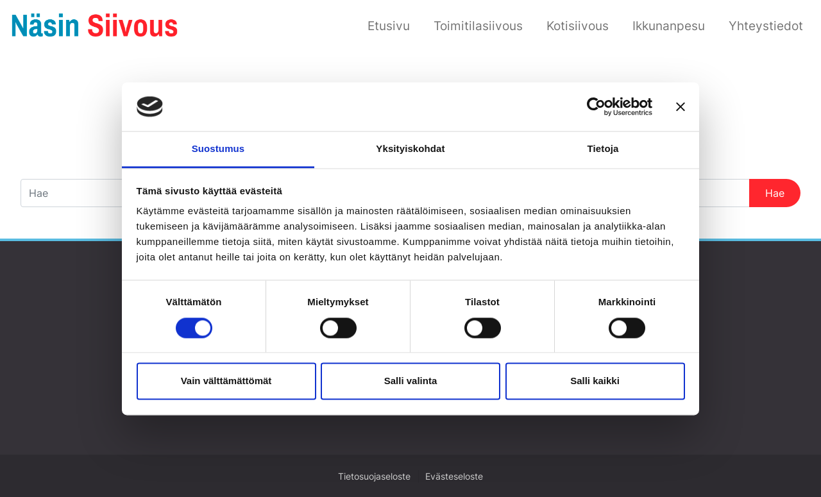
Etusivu (389, 25)
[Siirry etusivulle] (95, 24)
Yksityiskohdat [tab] (410, 149)
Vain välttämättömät (226, 381)
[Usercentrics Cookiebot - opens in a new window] (596, 106)
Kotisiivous (577, 25)
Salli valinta (410, 381)
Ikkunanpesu (668, 25)
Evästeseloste (454, 476)
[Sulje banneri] (680, 106)
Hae (774, 193)
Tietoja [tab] (603, 149)
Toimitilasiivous (478, 25)
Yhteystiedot (766, 25)
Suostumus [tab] (218, 149)
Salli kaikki (595, 381)
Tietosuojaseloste (374, 476)
